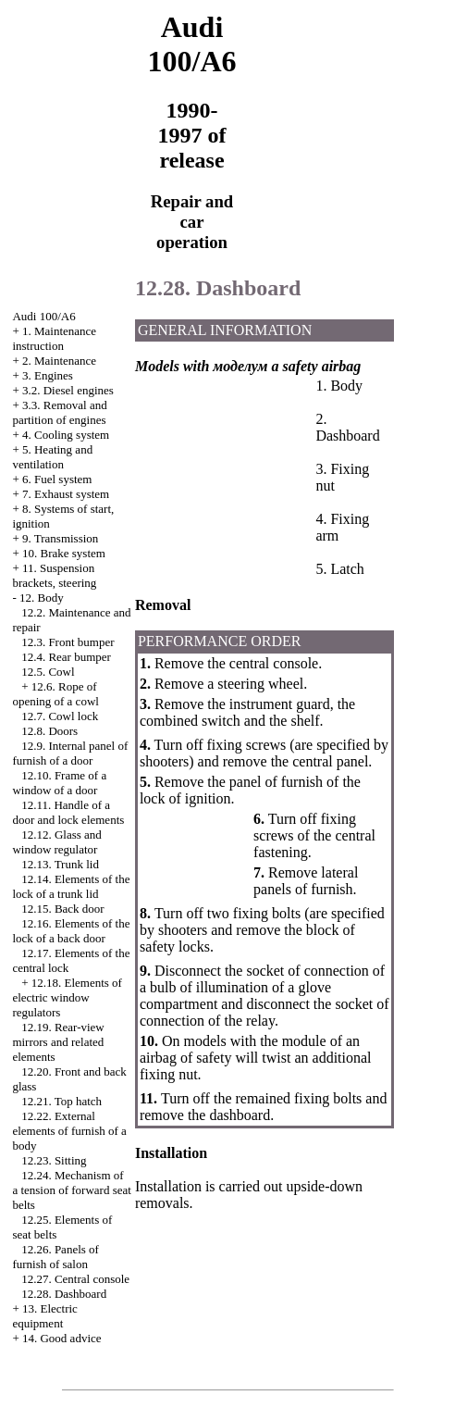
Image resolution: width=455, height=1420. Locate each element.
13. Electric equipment (45, 1316)
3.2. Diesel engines (68, 390)
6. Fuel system (57, 479)
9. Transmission (60, 538)
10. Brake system (63, 553)
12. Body (41, 597)
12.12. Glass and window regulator (56, 842)
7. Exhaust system (65, 494)
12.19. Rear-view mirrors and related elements (58, 1042)
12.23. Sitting (53, 1160)
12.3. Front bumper (67, 642)
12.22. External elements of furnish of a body (69, 1130)
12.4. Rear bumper (66, 657)
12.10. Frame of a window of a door (59, 782)
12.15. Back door (63, 909)
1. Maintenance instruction (54, 338)
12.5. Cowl (47, 672)
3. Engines (47, 375)
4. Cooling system (65, 435)
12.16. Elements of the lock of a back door (70, 930)
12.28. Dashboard (63, 1294)
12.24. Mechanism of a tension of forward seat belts (71, 1190)
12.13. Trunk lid (60, 864)
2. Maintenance (59, 360)
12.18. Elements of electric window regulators (67, 997)
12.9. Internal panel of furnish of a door (70, 753)
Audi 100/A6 (43, 316)
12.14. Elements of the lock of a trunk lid (70, 886)
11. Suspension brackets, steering (54, 575)
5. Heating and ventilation (52, 456)
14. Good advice (62, 1338)
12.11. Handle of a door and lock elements (68, 812)
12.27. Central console (75, 1279)
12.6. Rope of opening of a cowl (55, 693)
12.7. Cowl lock (59, 716)
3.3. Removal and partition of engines (59, 412)
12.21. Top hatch (61, 1101)
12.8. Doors (49, 731)
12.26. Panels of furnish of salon (55, 1256)
